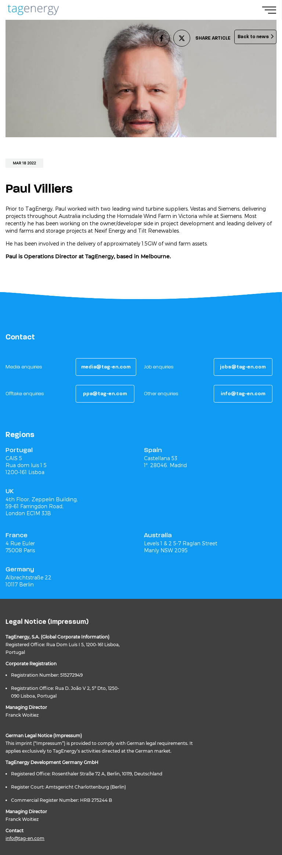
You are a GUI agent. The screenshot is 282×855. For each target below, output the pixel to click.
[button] (106, 367)
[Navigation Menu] (272, 10)
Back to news (253, 37)
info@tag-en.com (25, 838)
